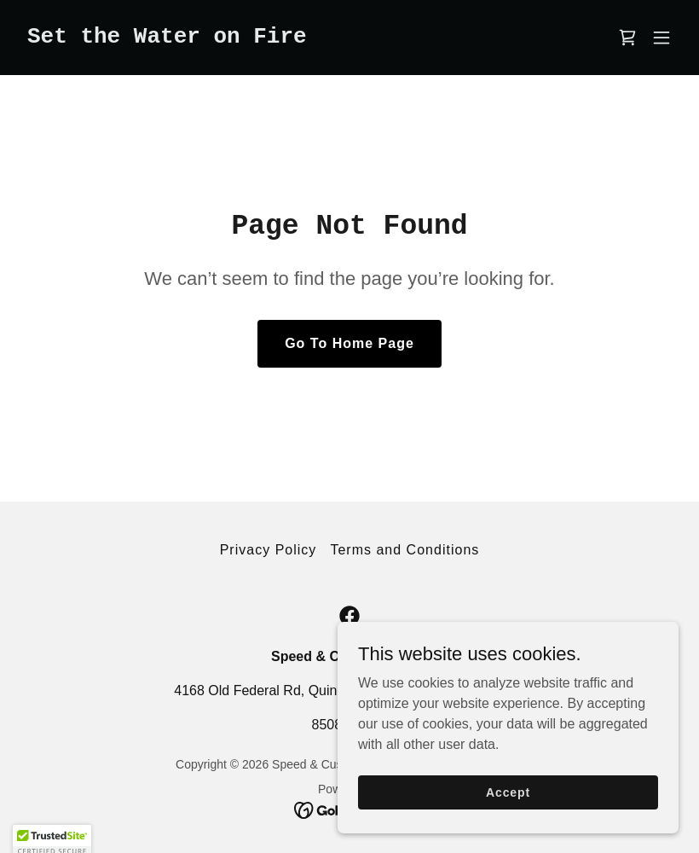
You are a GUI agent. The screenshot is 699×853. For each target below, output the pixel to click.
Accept (508, 803)
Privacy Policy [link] (268, 550)
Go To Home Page (349, 343)
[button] (661, 37)
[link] (167, 38)
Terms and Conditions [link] (404, 550)
